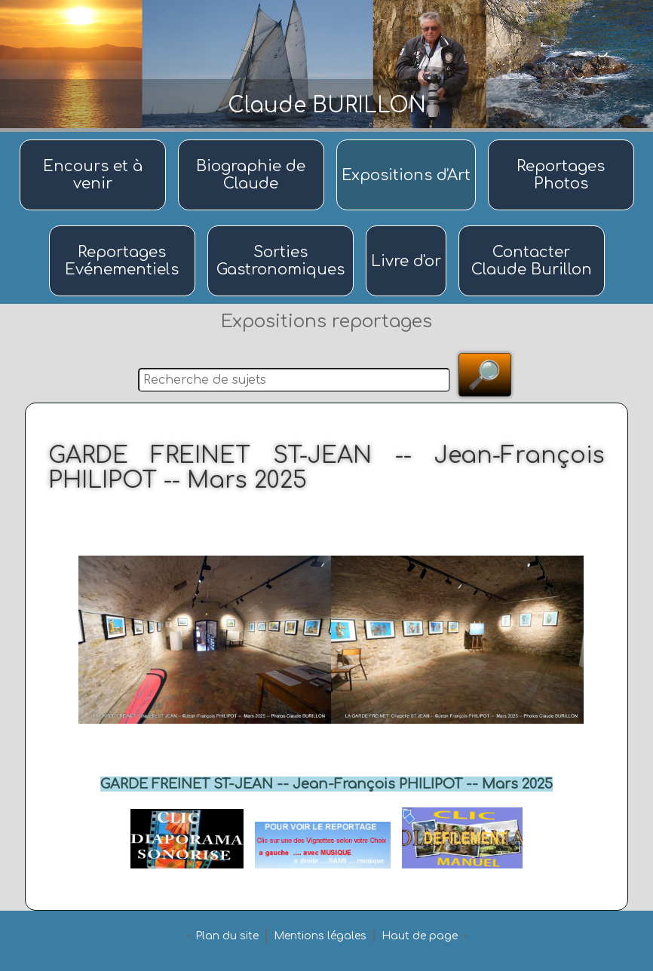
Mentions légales (320, 936)
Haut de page (420, 936)
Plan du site (227, 936)
